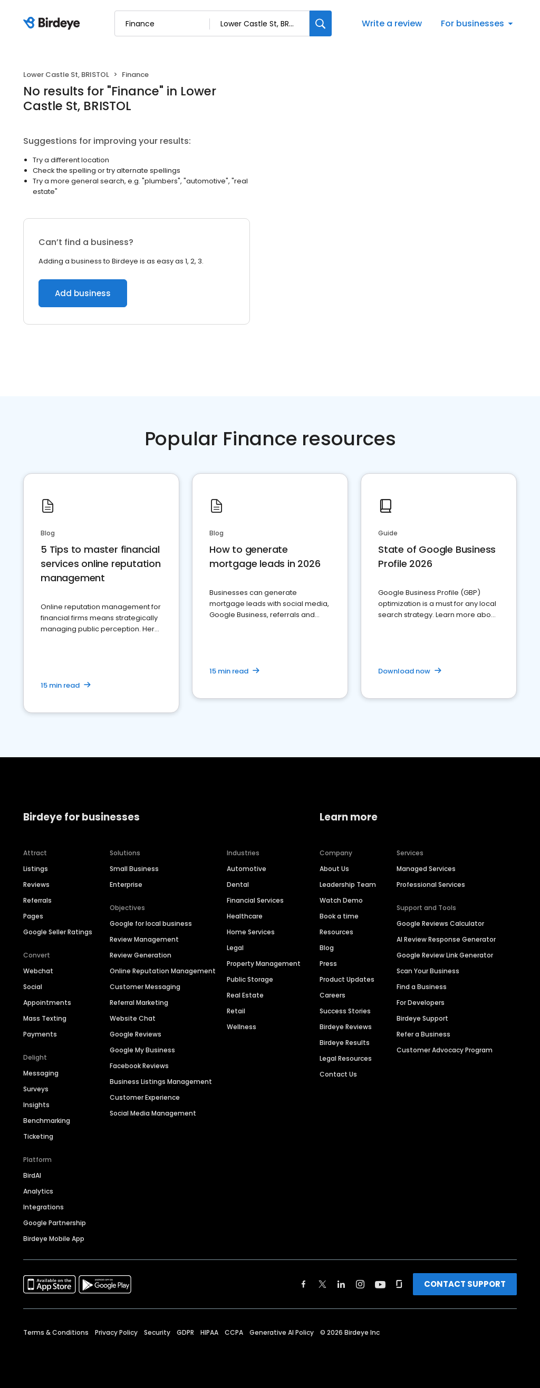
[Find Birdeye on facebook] (304, 1284)
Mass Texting (44, 1018)
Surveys (36, 1088)
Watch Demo (341, 900)
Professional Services (431, 884)
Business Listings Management (161, 1081)
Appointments (47, 1002)
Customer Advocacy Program (445, 1049)
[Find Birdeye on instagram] (360, 1284)
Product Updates (347, 979)
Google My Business (142, 1049)
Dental (238, 884)
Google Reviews (135, 1034)
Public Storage (250, 979)
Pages (33, 916)
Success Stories (345, 1010)
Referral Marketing (139, 1002)
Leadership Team (348, 884)
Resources (336, 931)
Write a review (392, 23)
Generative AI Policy (281, 1332)
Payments (40, 1034)
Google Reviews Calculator (440, 923)
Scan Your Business (428, 970)
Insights (36, 1104)
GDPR (185, 1332)
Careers (332, 995)
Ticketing (38, 1136)
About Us (334, 868)
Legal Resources (346, 1058)
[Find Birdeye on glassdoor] (399, 1284)
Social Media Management (153, 1113)
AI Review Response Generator (446, 939)
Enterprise (126, 884)
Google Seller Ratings (57, 931)
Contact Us (338, 1074)
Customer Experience (145, 1097)
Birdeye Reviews (346, 1026)
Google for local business (151, 923)
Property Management (264, 963)
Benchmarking (46, 1120)
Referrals (37, 900)
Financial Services (255, 900)
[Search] (321, 23)
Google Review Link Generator (445, 955)
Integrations (43, 1207)
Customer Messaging (145, 986)
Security (157, 1332)
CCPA (234, 1332)
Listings (35, 868)
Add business (83, 293)
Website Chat (133, 1018)
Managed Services (426, 868)
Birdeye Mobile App (53, 1238)
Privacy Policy (116, 1332)
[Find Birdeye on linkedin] (341, 1284)
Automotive (246, 868)
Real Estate (245, 995)
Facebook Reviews (139, 1065)
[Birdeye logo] (53, 23)
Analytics (38, 1191)
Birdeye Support (422, 1018)
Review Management (144, 939)
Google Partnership (54, 1222)
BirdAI (32, 1175)
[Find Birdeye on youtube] (380, 1284)
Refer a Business (423, 1034)
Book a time (339, 916)
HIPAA (209, 1332)
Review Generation (140, 955)
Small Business (134, 868)
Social (32, 986)
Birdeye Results (345, 1042)
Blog (327, 947)
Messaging (41, 1073)
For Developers (421, 1002)
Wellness (241, 1026)
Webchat (38, 970)
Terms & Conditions (56, 1332)
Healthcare (245, 916)
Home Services (251, 931)
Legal (235, 947)
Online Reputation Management (163, 970)
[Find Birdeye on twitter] (322, 1284)
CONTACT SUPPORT (465, 1283)
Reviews (36, 884)
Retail (236, 1010)
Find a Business (422, 986)
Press (328, 963)
